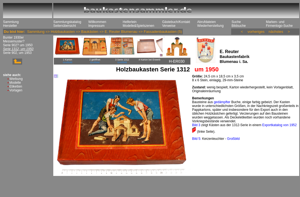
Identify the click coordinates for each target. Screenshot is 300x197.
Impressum (96, 26)
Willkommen (97, 22)
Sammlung (11, 22)
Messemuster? (14, 41)
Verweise (168, 26)
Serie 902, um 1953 (17, 53)
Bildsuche (238, 26)
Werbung (15, 79)
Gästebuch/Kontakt (176, 22)
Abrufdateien (206, 22)
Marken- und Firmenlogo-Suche (279, 24)
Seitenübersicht (64, 26)
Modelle (15, 83)
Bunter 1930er (13, 37)
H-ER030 (177, 61)
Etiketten (15, 86)
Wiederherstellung (210, 26)
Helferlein (130, 22)
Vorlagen (15, 90)
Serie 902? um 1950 (18, 45)
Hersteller (10, 26)
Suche (236, 22)
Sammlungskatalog (67, 22)
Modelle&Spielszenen (138, 26)
